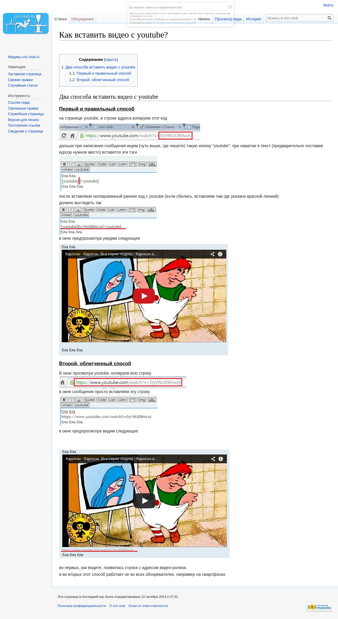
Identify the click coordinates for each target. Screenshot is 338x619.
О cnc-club (117, 606)
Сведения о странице (25, 131)
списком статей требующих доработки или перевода (184, 22)
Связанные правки (23, 108)
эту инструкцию (201, 19)
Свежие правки (20, 80)
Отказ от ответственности (148, 606)
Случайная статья (22, 85)
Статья (60, 19)
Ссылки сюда (19, 102)
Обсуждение (82, 19)
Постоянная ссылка (24, 125)
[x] (230, 6)
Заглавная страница (24, 74)
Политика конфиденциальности (82, 606)
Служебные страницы (26, 114)
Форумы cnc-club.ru (23, 57)
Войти (328, 5)
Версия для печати (23, 120)
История (253, 19)
